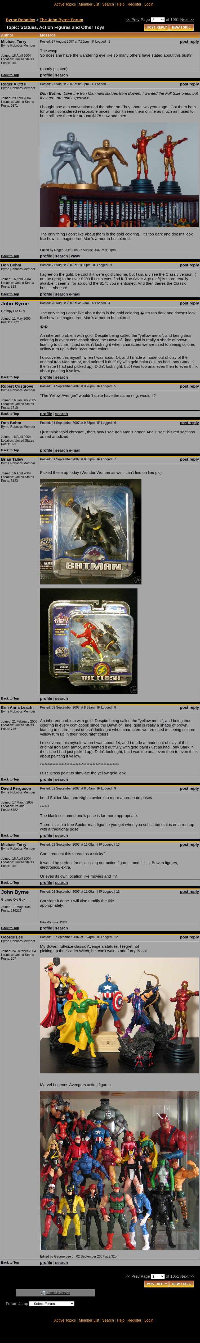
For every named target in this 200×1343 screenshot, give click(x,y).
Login (148, 4)
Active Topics (65, 4)
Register (134, 4)
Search (108, 4)
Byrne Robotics (20, 19)
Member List (89, 4)
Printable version (58, 1293)
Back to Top (10, 75)
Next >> (187, 19)
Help (121, 4)
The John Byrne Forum (61, 19)
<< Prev (133, 19)
